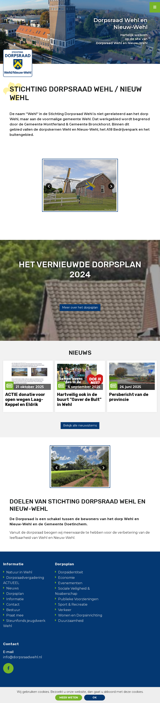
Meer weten (68, 697)
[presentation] (49, 186)
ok (94, 697)
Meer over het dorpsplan (80, 308)
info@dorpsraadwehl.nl (22, 658)
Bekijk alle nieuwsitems (80, 426)
